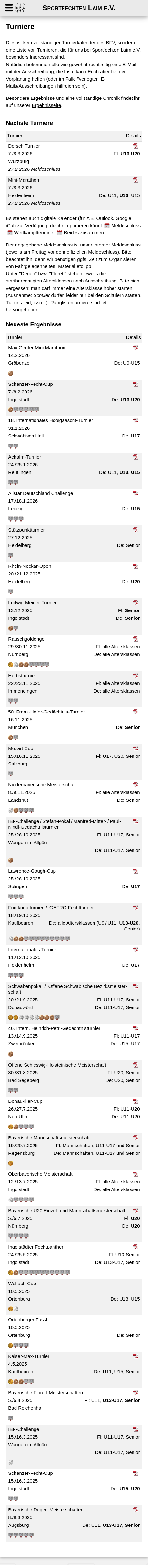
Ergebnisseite (46, 105)
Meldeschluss (126, 225)
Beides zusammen (84, 232)
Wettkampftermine (33, 232)
